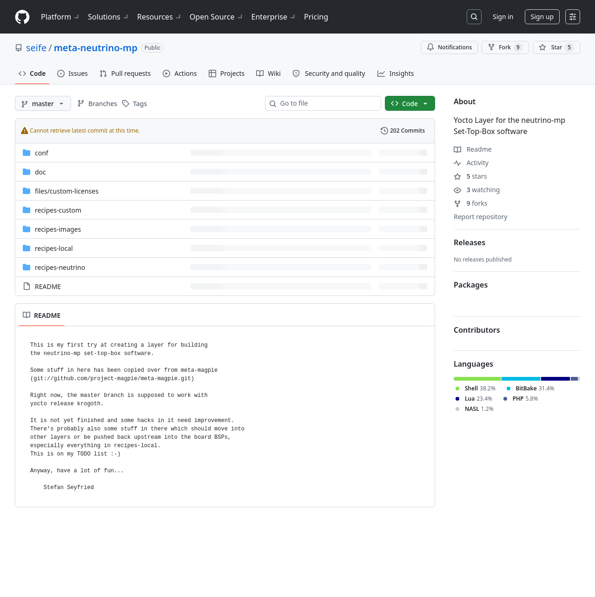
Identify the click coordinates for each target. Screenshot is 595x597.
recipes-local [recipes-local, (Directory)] (54, 248)
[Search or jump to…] (474, 17)
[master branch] (43, 103)
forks (471, 203)
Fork (505, 47)
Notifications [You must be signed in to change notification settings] (449, 47)
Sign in (503, 16)
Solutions (109, 17)
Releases (469, 242)
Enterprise (274, 17)
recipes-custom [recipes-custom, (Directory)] (58, 210)
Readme (473, 149)
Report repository (480, 216)
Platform (60, 17)
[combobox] (326, 103)
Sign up (542, 16)
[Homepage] (22, 17)
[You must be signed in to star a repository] (556, 47)
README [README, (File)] (48, 286)
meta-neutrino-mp (96, 47)
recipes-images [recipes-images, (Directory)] (58, 229)
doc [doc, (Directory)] (40, 172)
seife (36, 47)
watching (477, 189)
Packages (471, 285)
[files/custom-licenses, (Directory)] (67, 191)
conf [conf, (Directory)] (41, 152)
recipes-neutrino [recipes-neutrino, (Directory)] (60, 267)
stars (470, 176)
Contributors (477, 330)
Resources (159, 17)
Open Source (217, 17)
